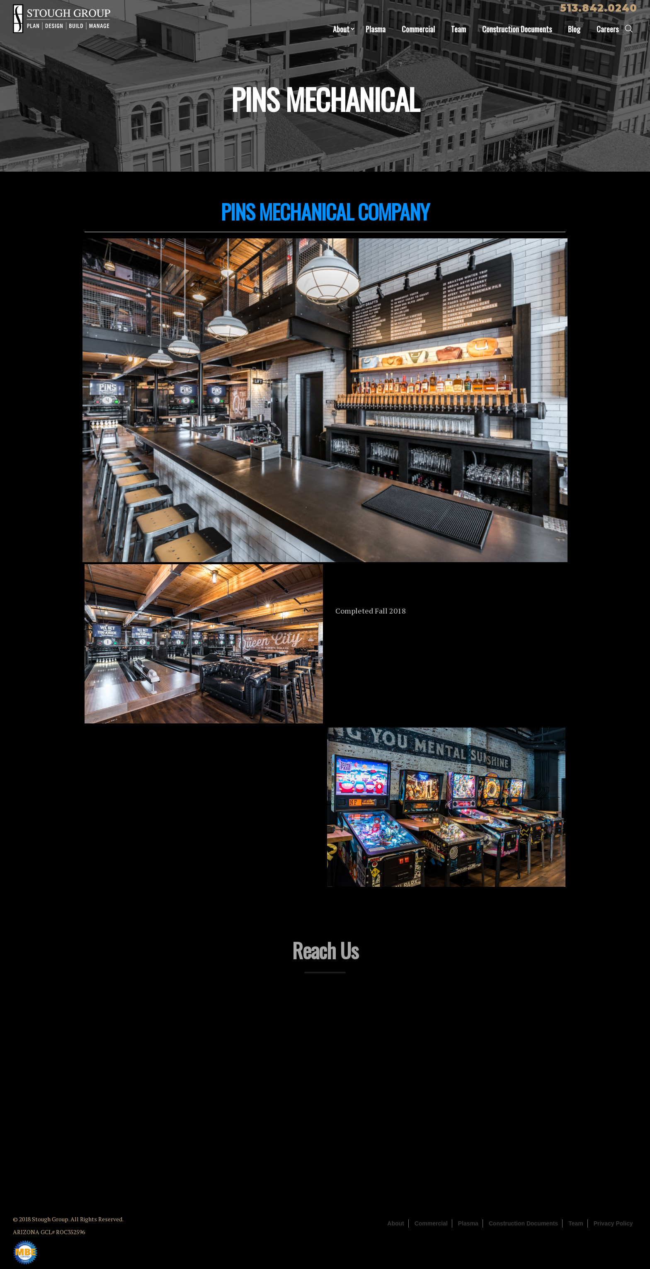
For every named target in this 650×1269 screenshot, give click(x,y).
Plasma (376, 29)
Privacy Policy (613, 1223)
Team (458, 29)
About (341, 29)
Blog (574, 29)
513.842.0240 (598, 8)
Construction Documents (517, 29)
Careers (607, 29)
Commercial (418, 29)
